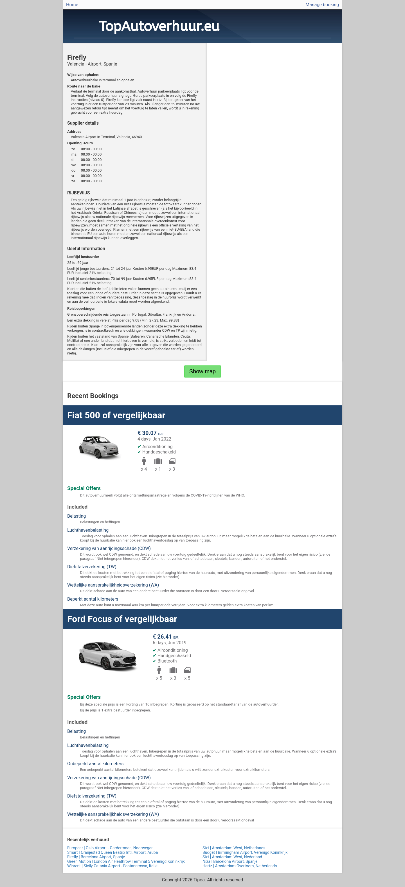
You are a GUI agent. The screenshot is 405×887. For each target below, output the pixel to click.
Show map (202, 371)
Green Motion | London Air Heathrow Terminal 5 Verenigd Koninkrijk (126, 861)
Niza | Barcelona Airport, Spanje (230, 861)
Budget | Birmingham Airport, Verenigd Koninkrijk (244, 852)
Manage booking (322, 4)
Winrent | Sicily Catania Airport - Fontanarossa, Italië (112, 866)
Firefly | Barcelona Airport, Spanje (96, 857)
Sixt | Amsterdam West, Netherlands (234, 848)
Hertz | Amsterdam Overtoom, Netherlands (239, 866)
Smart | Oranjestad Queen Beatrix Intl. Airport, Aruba (112, 852)
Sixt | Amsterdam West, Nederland (232, 857)
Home (72, 4)
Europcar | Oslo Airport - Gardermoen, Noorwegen (110, 848)
